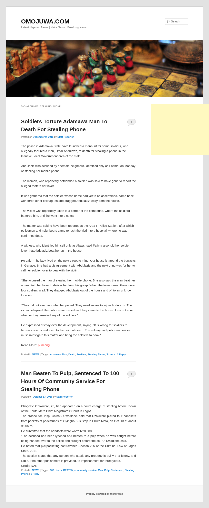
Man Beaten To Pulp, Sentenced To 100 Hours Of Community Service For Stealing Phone (70, 381)
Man (100, 470)
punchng (44, 345)
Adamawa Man (58, 354)
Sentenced (117, 470)
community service (85, 470)
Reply (121, 354)
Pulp (107, 470)
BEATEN (68, 470)
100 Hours (56, 470)
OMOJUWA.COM (45, 21)
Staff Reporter (65, 137)
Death (71, 354)
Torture (111, 354)
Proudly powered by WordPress (104, 493)
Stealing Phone (96, 354)
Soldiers (81, 354)
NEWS (35, 354)
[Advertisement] (180, 129)
